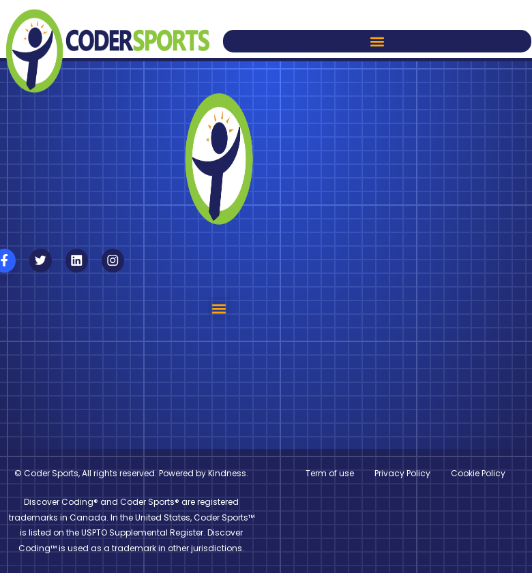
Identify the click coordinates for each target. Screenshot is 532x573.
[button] (377, 41)
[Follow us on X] (40, 261)
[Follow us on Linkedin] (76, 261)
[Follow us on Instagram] (113, 261)
